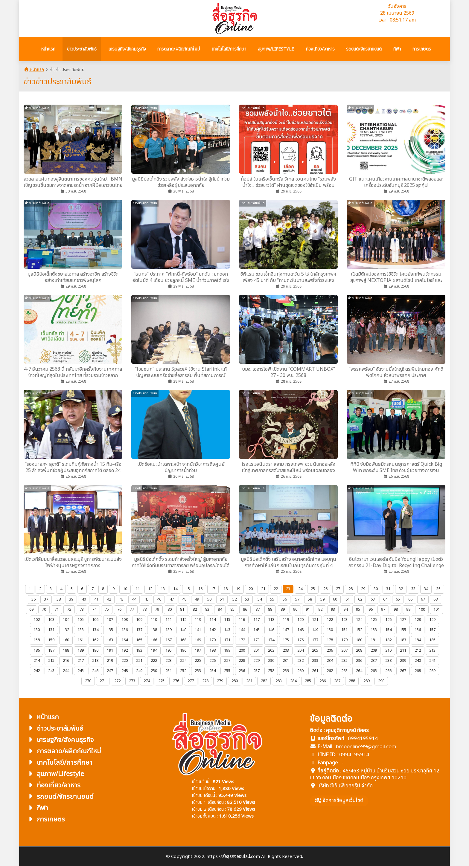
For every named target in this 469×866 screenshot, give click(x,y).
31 (388, 589)
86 (245, 610)
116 (242, 620)
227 (227, 661)
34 (426, 589)
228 (242, 661)
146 (271, 630)
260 (300, 671)
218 (95, 661)
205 (315, 650)
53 (247, 599)
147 (286, 630)
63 (373, 599)
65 (398, 599)
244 (66, 671)
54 (260, 599)
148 (300, 630)
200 (242, 650)
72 (69, 610)
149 (315, 630)
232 (300, 661)
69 (31, 610)
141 (198, 630)
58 (310, 599)
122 (330, 620)
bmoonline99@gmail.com (366, 747)
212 (418, 650)
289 (366, 681)
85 (232, 610)
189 (80, 650)
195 (168, 650)
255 (227, 671)
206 (330, 650)
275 (161, 681)
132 (66, 630)
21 (263, 589)
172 (242, 640)
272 (117, 681)
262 (330, 671)
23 (288, 589)
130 (37, 630)
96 (370, 610)
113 (198, 620)
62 (360, 599)
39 (71, 599)
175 (286, 640)
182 (388, 640)
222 (154, 661)
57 (297, 599)
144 (242, 630)
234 (330, 661)
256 (242, 671)
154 (388, 630)
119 (286, 620)
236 (359, 661)
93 (333, 610)
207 (344, 650)
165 (139, 640)
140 (183, 630)
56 (285, 599)
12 (150, 589)
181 (374, 640)
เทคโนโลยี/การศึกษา (59, 763)
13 (163, 589)
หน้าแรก (34, 69)
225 (198, 661)
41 (96, 599)
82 (195, 610)
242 (37, 671)
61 (347, 599)
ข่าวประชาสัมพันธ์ (55, 729)
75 (107, 610)
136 (124, 630)
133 (80, 630)
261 (315, 671)
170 (212, 640)
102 (37, 620)
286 (322, 681)
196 (183, 650)
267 (403, 671)
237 (374, 661)
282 (264, 681)
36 (33, 599)
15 (188, 589)
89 (283, 610)
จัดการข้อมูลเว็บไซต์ (339, 800)
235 (344, 661)
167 (168, 640)
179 (344, 640)
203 (286, 650)
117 (256, 620)
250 (154, 671)
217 (80, 661)
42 (109, 599)
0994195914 (363, 739)
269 (432, 671)
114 (212, 620)
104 (66, 620)
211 (403, 650)
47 (172, 599)
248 (124, 671)
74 (94, 610)
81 (182, 610)
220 (124, 661)
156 (418, 630)
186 (37, 650)
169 (198, 640)
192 (124, 650)
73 (82, 610)
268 (418, 671)
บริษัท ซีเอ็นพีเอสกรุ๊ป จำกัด (345, 786)
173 (256, 640)
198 (212, 650)
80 (170, 610)
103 (51, 620)
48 (184, 599)
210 (388, 650)
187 (51, 650)
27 (338, 589)
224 (183, 661)
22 (276, 589)
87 (257, 610)
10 (125, 589)
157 (432, 630)
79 (157, 610)
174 (271, 640)
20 (251, 589)
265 (374, 671)
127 (403, 620)
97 (383, 610)
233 (315, 661)
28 (350, 589)
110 (154, 620)
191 (110, 650)
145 (256, 630)
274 (147, 681)
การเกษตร (46, 819)
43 (121, 599)
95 (358, 610)
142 (212, 630)
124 (359, 620)
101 (436, 610)
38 (59, 599)
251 (168, 671)
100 (422, 610)
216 (66, 661)
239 (403, 661)
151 (344, 630)
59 (322, 599)
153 (374, 630)
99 (408, 610)
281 (249, 681)
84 (220, 610)
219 (110, 661)
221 (139, 661)
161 (80, 640)
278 (205, 681)
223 (168, 661)
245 (80, 671)
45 (146, 599)
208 (359, 650)
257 (256, 671)
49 (197, 599)
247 (110, 671)
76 (119, 610)
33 (413, 589)
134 (95, 630)
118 (271, 620)
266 (388, 671)
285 (308, 681)
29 (363, 589)
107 (110, 620)
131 (51, 630)
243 (51, 671)
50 (209, 599)
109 (139, 620)
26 (325, 589)
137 (139, 630)
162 (95, 640)
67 (423, 599)
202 (271, 650)
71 (56, 610)
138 (154, 630)
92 (320, 610)
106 (95, 620)
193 (139, 650)
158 (37, 640)
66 (410, 599)
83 (207, 610)
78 (144, 610)
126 (388, 620)
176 (300, 640)
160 (66, 640)
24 (300, 589)
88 (270, 610)
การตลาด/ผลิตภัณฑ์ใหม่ (64, 751)
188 (66, 650)
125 (374, 620)
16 (200, 589)
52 (234, 599)
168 (183, 640)
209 (374, 650)
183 (403, 640)
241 (432, 661)
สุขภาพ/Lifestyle (55, 774)
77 (132, 610)
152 (359, 630)
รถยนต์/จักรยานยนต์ (60, 797)
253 (198, 671)
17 (213, 589)
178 (330, 640)
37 (46, 599)
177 (315, 640)
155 (403, 630)
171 (227, 640)
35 (438, 589)
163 (110, 640)
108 (124, 620)
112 (183, 620)
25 (313, 589)
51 (222, 599)
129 (432, 620)
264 (359, 671)
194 (154, 650)
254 (212, 671)
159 (51, 640)
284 (293, 681)
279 (220, 681)
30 (376, 589)
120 (300, 620)
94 (345, 610)
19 (238, 589)
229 (256, 661)
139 (168, 630)
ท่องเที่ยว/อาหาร (53, 785)
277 (191, 681)
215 (51, 661)
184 (418, 640)
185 (432, 640)
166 (154, 640)
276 (176, 681)
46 (159, 599)
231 (286, 661)
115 (227, 620)
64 (385, 599)
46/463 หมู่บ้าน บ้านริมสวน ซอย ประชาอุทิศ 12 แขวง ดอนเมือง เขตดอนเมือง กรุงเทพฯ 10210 (374, 774)
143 (227, 630)
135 (110, 630)
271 (103, 681)
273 (132, 681)
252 (183, 671)
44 (134, 599)
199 (227, 650)
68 (435, 599)
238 (388, 661)
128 (418, 620)
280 (235, 681)
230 (271, 661)
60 (335, 599)
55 (272, 599)
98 (396, 610)
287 (337, 681)
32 (401, 589)
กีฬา (37, 808)
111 (168, 620)
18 (225, 589)
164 (124, 640)
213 (432, 650)
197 (198, 650)
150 (330, 630)
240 (418, 661)
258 (271, 671)
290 (381, 681)
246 (95, 671)
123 (344, 620)
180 (359, 640)
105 (80, 620)
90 (295, 610)
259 (286, 671)
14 (175, 589)
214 (37, 661)
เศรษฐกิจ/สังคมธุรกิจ (60, 740)
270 (88, 681)
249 (139, 671)
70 (44, 610)
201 (256, 650)
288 (352, 681)
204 (300, 650)
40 (84, 599)
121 (315, 620)
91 (308, 610)
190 (95, 650)
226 (212, 661)
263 (344, 671)
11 (137, 589)
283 (278, 681)
